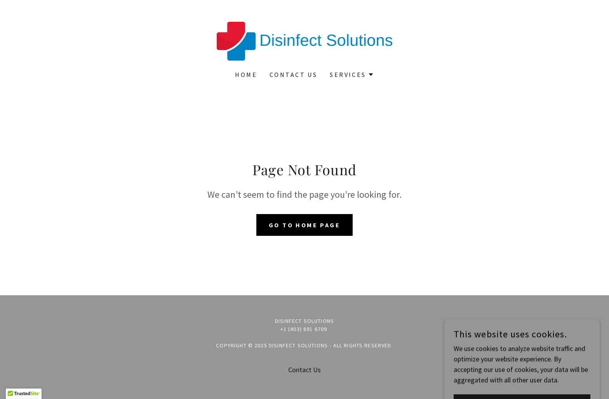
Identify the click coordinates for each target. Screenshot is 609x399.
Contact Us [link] (293, 74)
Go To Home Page (304, 225)
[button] (352, 74)
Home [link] (246, 74)
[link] (304, 40)
